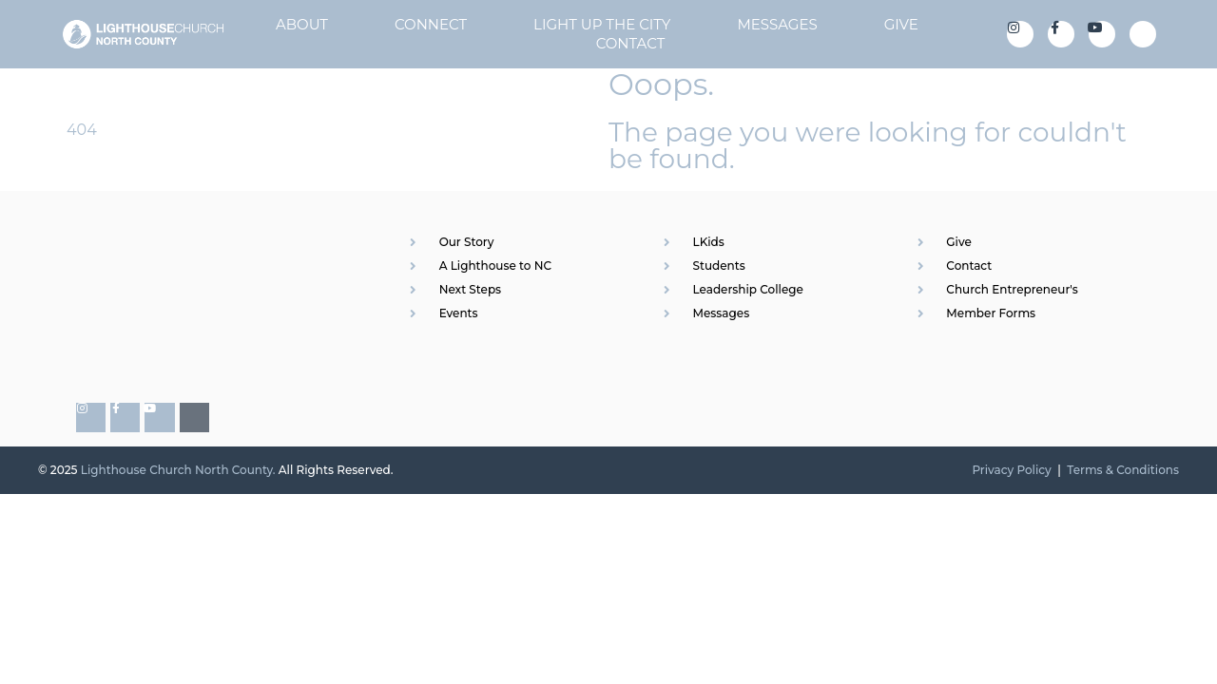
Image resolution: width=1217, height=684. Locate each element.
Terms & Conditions (1123, 470)
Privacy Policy (1011, 470)
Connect (431, 24)
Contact (631, 43)
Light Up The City (601, 24)
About (302, 24)
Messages (777, 24)
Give (901, 24)
